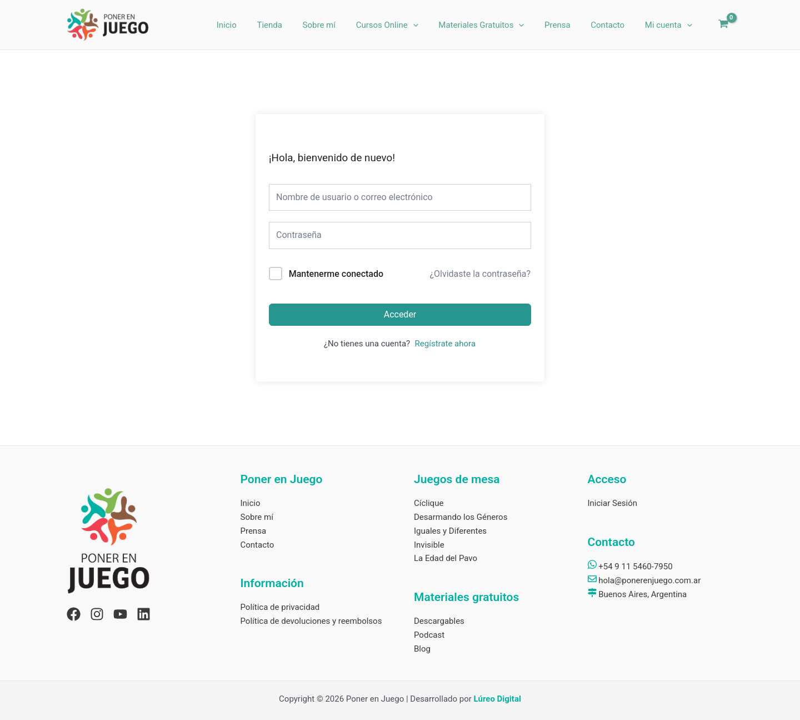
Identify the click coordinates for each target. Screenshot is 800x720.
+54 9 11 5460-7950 (630, 567)
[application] (429, 25)
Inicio (254, 25)
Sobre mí (339, 25)
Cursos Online (404, 25)
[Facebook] (74, 614)
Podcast (429, 635)
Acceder (400, 314)
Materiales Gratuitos (494, 25)
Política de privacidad (280, 607)
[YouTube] (120, 614)
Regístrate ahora (445, 344)
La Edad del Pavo (445, 558)
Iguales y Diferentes (450, 531)
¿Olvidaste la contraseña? (480, 274)
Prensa (567, 25)
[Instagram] (97, 614)
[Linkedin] (144, 614)
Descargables (439, 621)
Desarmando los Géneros (460, 517)
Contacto (613, 25)
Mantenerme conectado (336, 274)
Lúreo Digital (497, 699)
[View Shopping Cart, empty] (723, 25)
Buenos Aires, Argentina (637, 594)
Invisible (429, 545)
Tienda (293, 25)
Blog (422, 649)
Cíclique (428, 503)
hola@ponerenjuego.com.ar (644, 580)
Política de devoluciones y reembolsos (311, 621)
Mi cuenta (670, 25)
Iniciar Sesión (613, 503)
